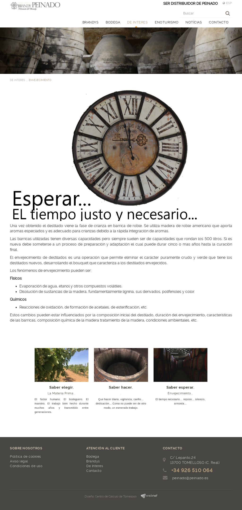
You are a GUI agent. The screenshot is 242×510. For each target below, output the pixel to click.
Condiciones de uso (26, 466)
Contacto (93, 471)
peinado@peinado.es (190, 478)
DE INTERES (17, 80)
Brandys (93, 461)
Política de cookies (25, 456)
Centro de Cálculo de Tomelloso (116, 496)
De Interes (94, 466)
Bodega (92, 456)
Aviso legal (19, 461)
